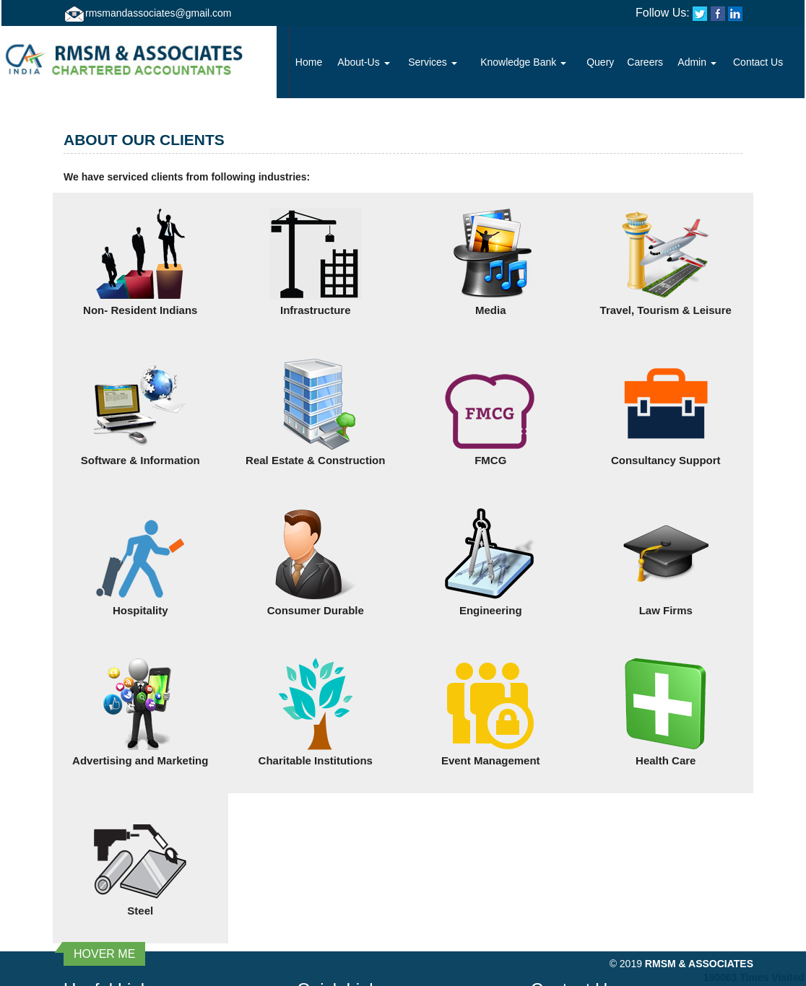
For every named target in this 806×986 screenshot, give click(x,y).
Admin (696, 62)
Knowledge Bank (523, 62)
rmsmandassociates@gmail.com (158, 13)
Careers (645, 62)
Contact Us (758, 62)
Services (432, 62)
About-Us (363, 62)
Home (308, 62)
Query (600, 62)
